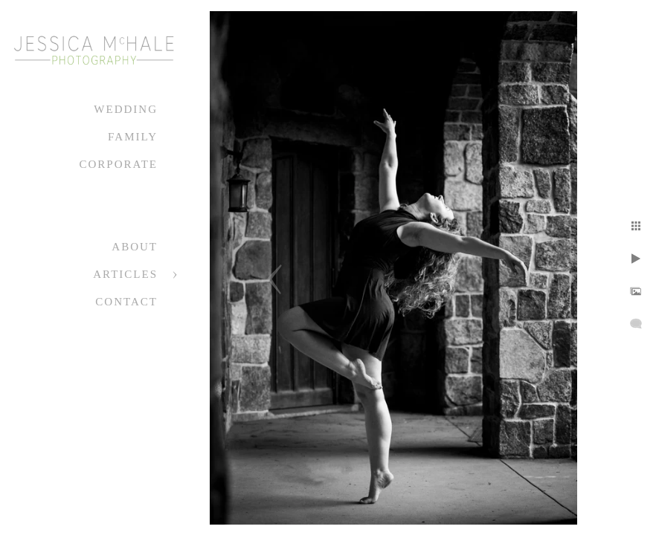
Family (133, 137)
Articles (125, 274)
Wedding (126, 109)
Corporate (118, 164)
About (135, 247)
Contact (126, 302)
